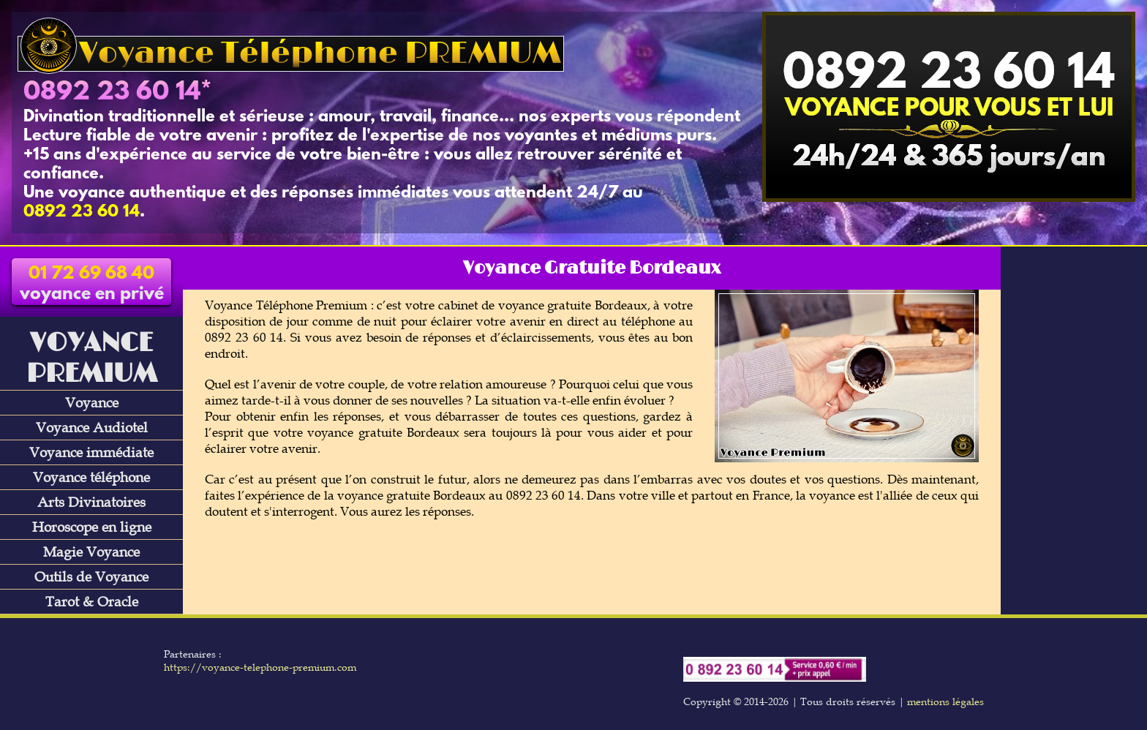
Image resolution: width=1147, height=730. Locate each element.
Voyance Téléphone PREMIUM (290, 53)
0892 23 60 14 (111, 93)
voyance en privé (92, 284)
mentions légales (945, 701)
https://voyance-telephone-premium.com (260, 667)
